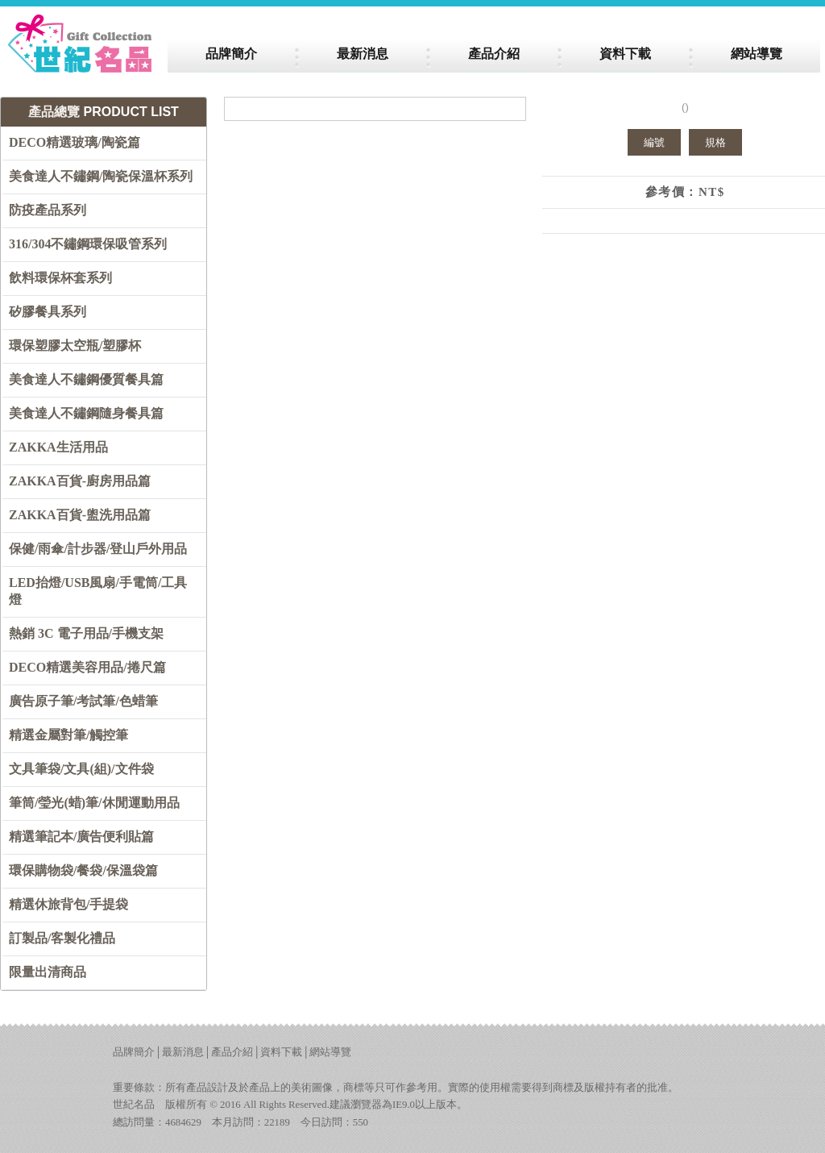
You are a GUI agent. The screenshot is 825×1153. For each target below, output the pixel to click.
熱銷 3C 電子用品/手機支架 (86, 633)
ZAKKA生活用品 (58, 447)
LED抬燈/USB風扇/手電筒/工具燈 (98, 591)
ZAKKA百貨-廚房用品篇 (80, 481)
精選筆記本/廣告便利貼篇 (81, 836)
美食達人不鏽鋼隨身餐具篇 (86, 413)
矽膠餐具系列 (47, 311)
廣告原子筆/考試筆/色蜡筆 (83, 701)
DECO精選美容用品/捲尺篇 (87, 667)
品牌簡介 (134, 1052)
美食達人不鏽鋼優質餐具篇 (86, 379)
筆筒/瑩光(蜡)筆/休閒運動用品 (94, 803)
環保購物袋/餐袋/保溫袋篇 (83, 870)
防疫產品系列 (47, 210)
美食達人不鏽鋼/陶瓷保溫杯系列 (101, 176)
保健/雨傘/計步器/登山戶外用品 (98, 549)
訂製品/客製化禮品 (62, 938)
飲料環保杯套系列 (60, 278)
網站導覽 (330, 1052)
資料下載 (281, 1052)
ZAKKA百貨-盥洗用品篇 (80, 515)
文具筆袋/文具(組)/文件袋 (81, 769)
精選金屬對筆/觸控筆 (68, 735)
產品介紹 (232, 1052)
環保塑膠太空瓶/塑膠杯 (75, 345)
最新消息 (183, 1052)
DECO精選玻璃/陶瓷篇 (74, 142)
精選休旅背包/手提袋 (68, 904)
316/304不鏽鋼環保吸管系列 (88, 244)
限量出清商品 (47, 972)
